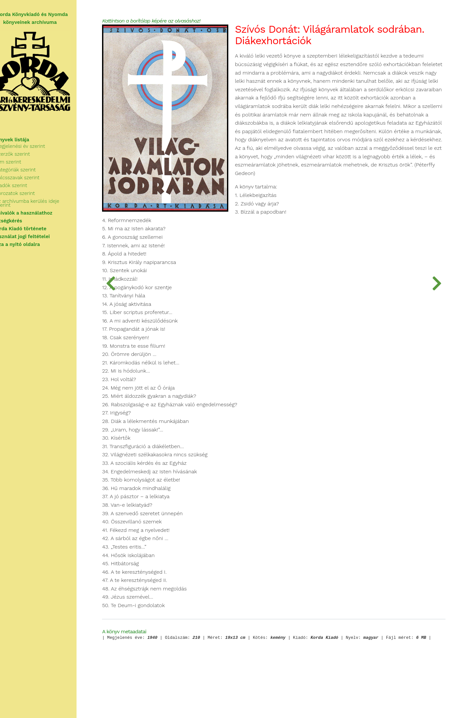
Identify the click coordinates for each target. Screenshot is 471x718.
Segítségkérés (22, 222)
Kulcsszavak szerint (34, 182)
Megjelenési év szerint (36, 151)
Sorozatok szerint (31, 198)
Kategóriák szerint (32, 175)
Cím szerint (25, 167)
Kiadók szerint (28, 190)
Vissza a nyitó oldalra (31, 245)
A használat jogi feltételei (35, 237)
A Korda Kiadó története (34, 230)
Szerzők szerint (29, 159)
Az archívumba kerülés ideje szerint (52, 206)
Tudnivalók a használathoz (37, 214)
